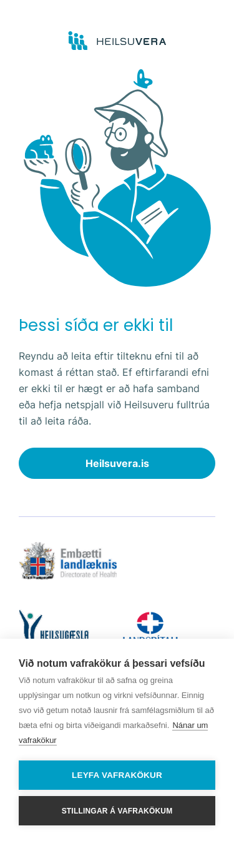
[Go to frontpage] (117, 41)
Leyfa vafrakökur (117, 775)
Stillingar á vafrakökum (117, 811)
